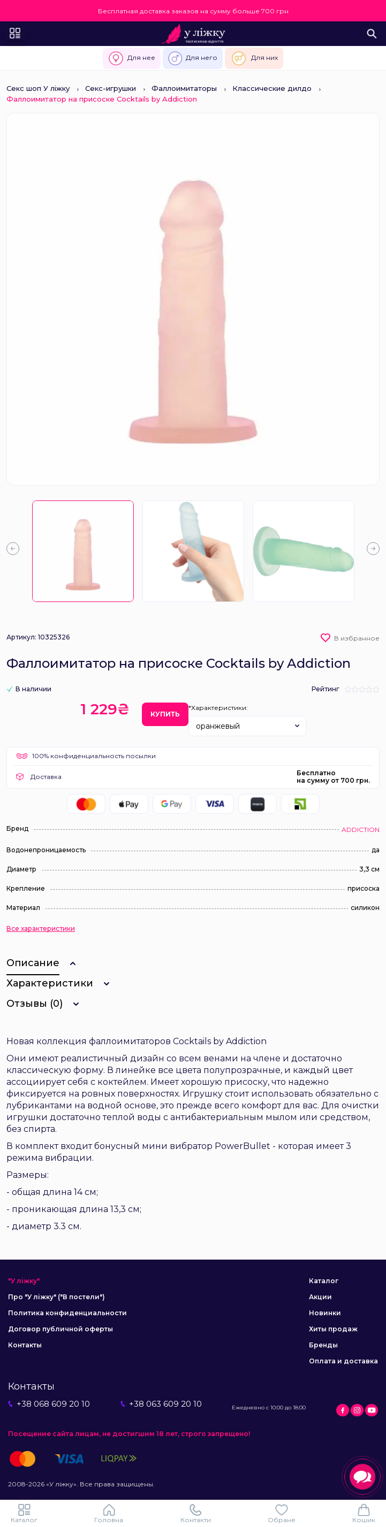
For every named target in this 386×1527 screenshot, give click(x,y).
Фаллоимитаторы (184, 88)
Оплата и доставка (343, 1361)
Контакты (25, 1345)
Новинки (325, 1313)
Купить (165, 714)
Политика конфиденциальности (67, 1313)
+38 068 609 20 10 (49, 1404)
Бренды (323, 1345)
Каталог (323, 1281)
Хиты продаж (333, 1329)
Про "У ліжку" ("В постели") (56, 1297)
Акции (320, 1297)
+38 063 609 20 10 (161, 1404)
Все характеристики (40, 929)
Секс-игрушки (110, 88)
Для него (192, 58)
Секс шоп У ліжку (38, 88)
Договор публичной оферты (60, 1329)
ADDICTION (361, 830)
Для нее (131, 58)
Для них (254, 58)
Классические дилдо (272, 88)
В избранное (357, 638)
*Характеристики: (218, 708)
